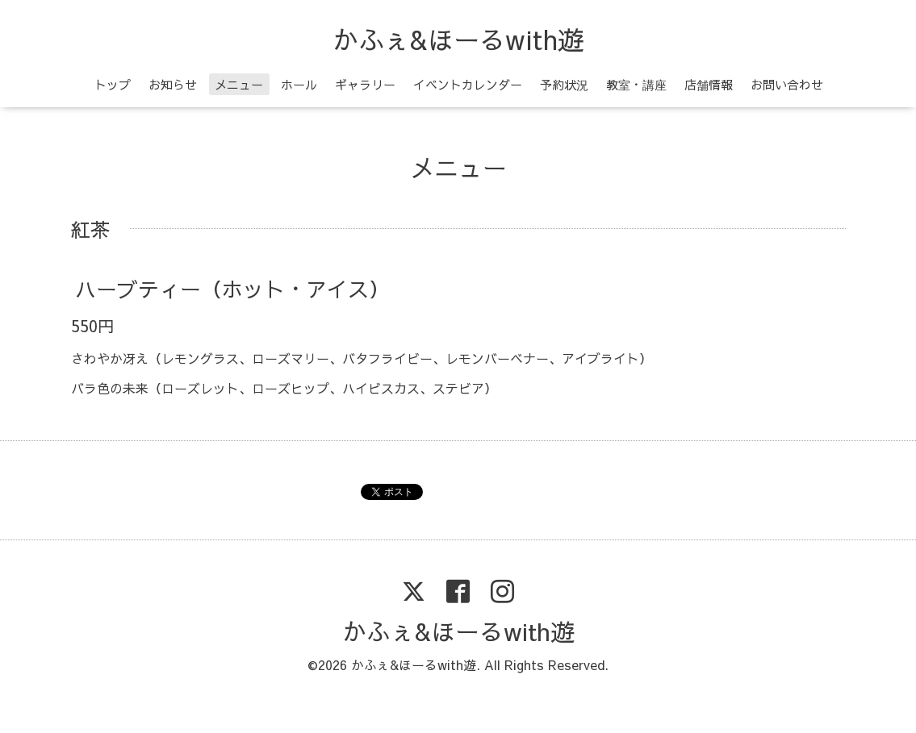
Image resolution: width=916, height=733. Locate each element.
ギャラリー (365, 84)
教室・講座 (636, 84)
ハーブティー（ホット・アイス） (232, 288)
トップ (112, 84)
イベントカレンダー (467, 84)
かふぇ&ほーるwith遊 (458, 39)
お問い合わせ (787, 84)
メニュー (239, 84)
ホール (299, 84)
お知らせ (172, 84)
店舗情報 (708, 84)
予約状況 (564, 84)
